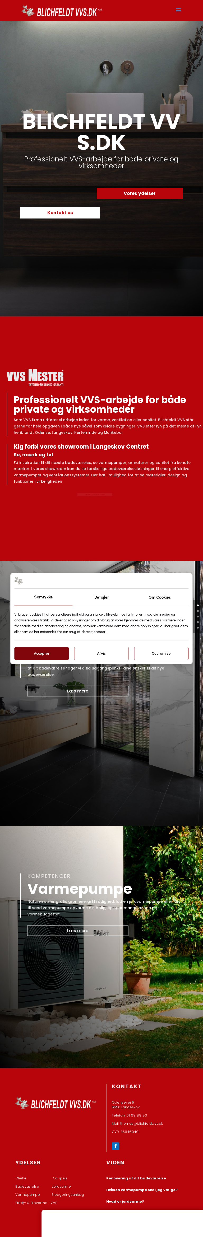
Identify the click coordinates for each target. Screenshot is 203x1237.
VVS (53, 1202)
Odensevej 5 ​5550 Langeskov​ (126, 1105)
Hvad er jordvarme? (125, 1201)
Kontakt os (60, 213)
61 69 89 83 (136, 1115)
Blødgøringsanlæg (68, 1194)
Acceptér (41, 653)
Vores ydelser (140, 193)
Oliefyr (20, 1178)
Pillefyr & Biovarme (32, 1202)
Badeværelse (27, 1186)
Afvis (101, 653)
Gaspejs (60, 1178)
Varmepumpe (27, 1194)
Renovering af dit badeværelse (136, 1178)
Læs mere (77, 691)
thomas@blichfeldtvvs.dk (141, 1123)
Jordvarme (61, 1186)
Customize (161, 653)
